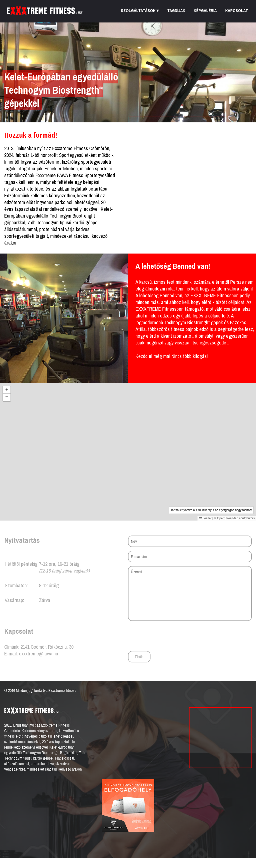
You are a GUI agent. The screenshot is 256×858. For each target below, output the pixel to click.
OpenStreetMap (227, 518)
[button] (128, 447)
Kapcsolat (236, 10)
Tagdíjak (176, 10)
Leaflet (205, 518)
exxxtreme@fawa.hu (38, 653)
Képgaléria (205, 10)
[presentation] (166, 635)
